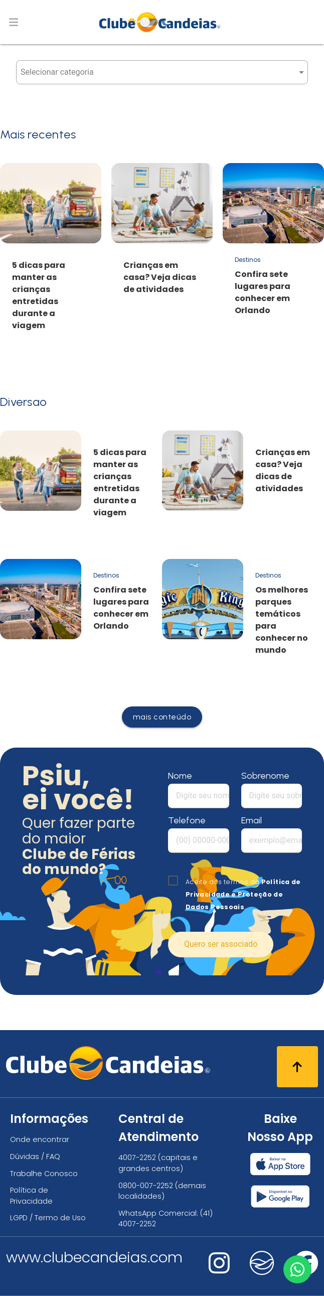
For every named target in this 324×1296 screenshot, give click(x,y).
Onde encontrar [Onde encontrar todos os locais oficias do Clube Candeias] (39, 1139)
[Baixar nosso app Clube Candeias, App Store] (280, 1164)
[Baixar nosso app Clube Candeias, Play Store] (280, 1196)
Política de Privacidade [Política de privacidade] (31, 1195)
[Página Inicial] (162, 22)
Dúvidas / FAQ (35, 1156)
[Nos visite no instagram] (219, 1269)
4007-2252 (137, 1158)
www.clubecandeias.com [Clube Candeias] (94, 1257)
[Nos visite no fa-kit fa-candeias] (262, 1272)
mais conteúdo (162, 717)
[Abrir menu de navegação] (13, 22)
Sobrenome (265, 776)
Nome (180, 776)
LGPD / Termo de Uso (48, 1218)
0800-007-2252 (145, 1186)
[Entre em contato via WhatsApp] (297, 1269)
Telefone (187, 820)
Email (251, 820)
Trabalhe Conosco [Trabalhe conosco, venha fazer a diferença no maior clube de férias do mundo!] (44, 1174)
